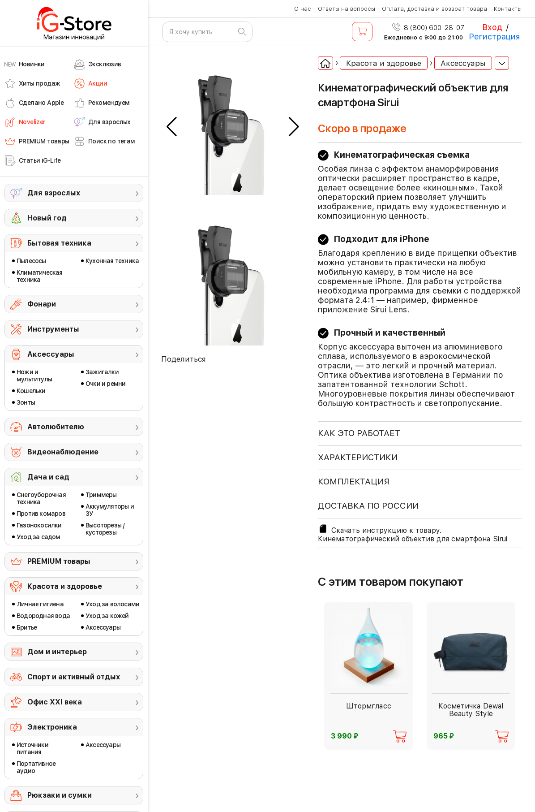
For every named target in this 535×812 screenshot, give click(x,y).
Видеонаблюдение (62, 452)
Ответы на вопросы (346, 8)
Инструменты (53, 329)
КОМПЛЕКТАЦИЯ (353, 481)
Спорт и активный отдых (73, 677)
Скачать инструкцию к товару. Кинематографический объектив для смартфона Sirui (412, 533)
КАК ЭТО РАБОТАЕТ (359, 433)
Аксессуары (50, 354)
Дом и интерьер (57, 652)
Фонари (41, 304)
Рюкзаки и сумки (59, 795)
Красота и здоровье (64, 586)
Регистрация (494, 36)
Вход (492, 27)
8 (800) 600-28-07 (428, 28)
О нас (302, 8)
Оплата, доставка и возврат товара (434, 8)
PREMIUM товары (58, 561)
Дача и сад (48, 477)
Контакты (508, 8)
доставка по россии (368, 506)
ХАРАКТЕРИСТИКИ (358, 457)
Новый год (47, 218)
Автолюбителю (55, 427)
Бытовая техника (59, 243)
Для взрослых (53, 193)
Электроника (52, 727)
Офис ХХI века (54, 702)
